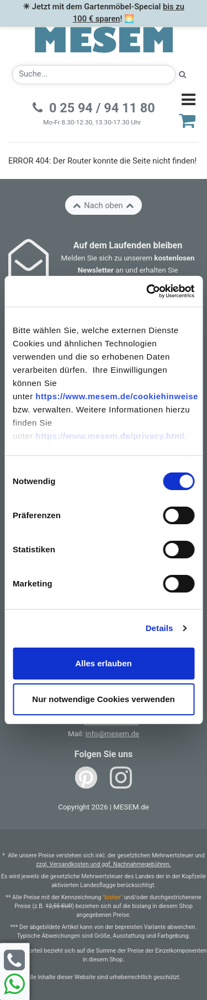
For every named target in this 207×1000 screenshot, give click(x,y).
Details (159, 628)
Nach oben (103, 205)
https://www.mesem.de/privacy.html (109, 436)
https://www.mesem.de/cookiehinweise (116, 396)
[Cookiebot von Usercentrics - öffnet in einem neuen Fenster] (147, 291)
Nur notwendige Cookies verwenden (103, 699)
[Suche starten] (182, 74)
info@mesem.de (112, 734)
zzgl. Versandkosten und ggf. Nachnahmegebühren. (103, 864)
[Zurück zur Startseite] (104, 39)
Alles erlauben (103, 663)
